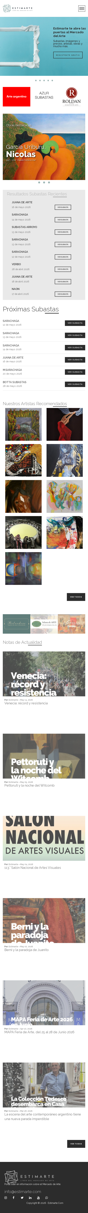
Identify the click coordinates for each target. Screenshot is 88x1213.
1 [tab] (36, 80)
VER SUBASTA (63, 207)
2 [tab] (40, 80)
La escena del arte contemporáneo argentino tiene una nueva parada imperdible (42, 1128)
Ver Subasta (75, 323)
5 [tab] (52, 80)
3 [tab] (44, 80)
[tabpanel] (44, 46)
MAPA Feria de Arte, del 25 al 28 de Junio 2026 (39, 1043)
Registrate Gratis (68, 55)
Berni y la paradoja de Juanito (26, 961)
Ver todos (76, 597)
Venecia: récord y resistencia (26, 714)
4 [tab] (48, 80)
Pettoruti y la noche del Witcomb (29, 797)
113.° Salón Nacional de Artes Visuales (32, 879)
